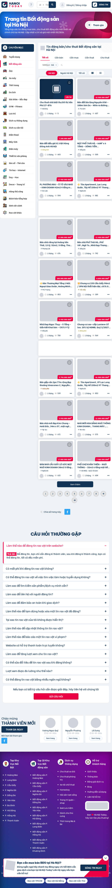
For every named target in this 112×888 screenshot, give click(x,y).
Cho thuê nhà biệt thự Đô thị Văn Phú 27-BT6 (56, 104)
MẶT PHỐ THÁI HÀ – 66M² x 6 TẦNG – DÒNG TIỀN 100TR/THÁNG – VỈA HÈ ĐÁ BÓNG (91, 145)
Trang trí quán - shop (67, 801)
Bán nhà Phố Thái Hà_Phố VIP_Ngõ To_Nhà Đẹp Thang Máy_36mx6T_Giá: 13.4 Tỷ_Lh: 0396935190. (93, 244)
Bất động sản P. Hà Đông (40, 817)
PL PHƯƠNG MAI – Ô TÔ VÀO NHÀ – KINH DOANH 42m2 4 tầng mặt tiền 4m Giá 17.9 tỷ (56, 186)
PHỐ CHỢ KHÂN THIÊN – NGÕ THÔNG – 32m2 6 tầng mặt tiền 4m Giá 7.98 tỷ (93, 466)
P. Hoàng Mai (11, 774)
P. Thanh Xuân (12, 820)
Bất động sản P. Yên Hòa (40, 809)
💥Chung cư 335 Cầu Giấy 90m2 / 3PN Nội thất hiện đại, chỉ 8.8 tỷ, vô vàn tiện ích (93, 285)
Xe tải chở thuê (67, 784)
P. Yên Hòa (10, 800)
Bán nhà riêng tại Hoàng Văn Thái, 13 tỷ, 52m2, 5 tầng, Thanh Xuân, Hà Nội (56, 244)
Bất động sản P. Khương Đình (40, 849)
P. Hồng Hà (10, 815)
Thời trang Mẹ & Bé (67, 822)
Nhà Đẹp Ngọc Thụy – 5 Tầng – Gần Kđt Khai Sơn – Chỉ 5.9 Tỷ (55, 326)
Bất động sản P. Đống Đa (40, 801)
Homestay (65, 789)
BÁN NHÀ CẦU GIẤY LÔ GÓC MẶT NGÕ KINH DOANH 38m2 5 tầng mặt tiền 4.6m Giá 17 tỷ (56, 466)
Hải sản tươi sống (68, 794)
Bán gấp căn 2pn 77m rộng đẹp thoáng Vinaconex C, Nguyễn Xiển (55, 384)
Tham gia (98, 25)
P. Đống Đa (10, 795)
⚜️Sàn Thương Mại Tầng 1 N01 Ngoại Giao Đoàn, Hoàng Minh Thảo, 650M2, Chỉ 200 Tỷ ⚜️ (55, 285)
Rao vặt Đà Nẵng (56, 880)
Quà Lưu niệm (66, 807)
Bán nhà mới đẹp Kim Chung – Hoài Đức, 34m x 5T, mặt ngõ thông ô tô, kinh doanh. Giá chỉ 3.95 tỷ (55, 425)
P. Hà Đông (10, 810)
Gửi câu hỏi (56, 696)
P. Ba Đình (10, 805)
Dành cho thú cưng (66, 814)
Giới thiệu (92, 771)
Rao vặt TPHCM (34, 880)
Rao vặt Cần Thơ (77, 880)
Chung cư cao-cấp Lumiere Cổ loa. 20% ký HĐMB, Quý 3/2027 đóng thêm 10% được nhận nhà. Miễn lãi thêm (93, 326)
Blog (89, 786)
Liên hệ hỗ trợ (93, 796)
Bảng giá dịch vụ (95, 781)
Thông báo (92, 776)
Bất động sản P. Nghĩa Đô (40, 793)
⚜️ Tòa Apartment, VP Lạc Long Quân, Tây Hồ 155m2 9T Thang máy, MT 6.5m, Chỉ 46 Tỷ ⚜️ (93, 384)
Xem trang (50, 738)
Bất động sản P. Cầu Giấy (40, 784)
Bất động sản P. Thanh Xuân (40, 841)
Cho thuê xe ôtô (67, 771)
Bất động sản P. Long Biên (40, 825)
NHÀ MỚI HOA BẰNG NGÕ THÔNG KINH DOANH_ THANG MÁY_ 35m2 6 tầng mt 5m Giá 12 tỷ (94, 425)
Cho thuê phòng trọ (67, 778)
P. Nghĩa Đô (10, 790)
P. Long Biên (11, 779)
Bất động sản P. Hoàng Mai (40, 776)
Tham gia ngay (14, 729)
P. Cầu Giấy (10, 785)
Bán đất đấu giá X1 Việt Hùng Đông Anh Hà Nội (54, 145)
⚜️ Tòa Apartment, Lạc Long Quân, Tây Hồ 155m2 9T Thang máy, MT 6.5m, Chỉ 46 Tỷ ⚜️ (92, 186)
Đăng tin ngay (93, 867)
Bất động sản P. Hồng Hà (40, 833)
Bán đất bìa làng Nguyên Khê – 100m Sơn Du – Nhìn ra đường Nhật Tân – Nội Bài (93, 104)
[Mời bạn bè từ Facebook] (4, 741)
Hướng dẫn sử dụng (96, 791)
